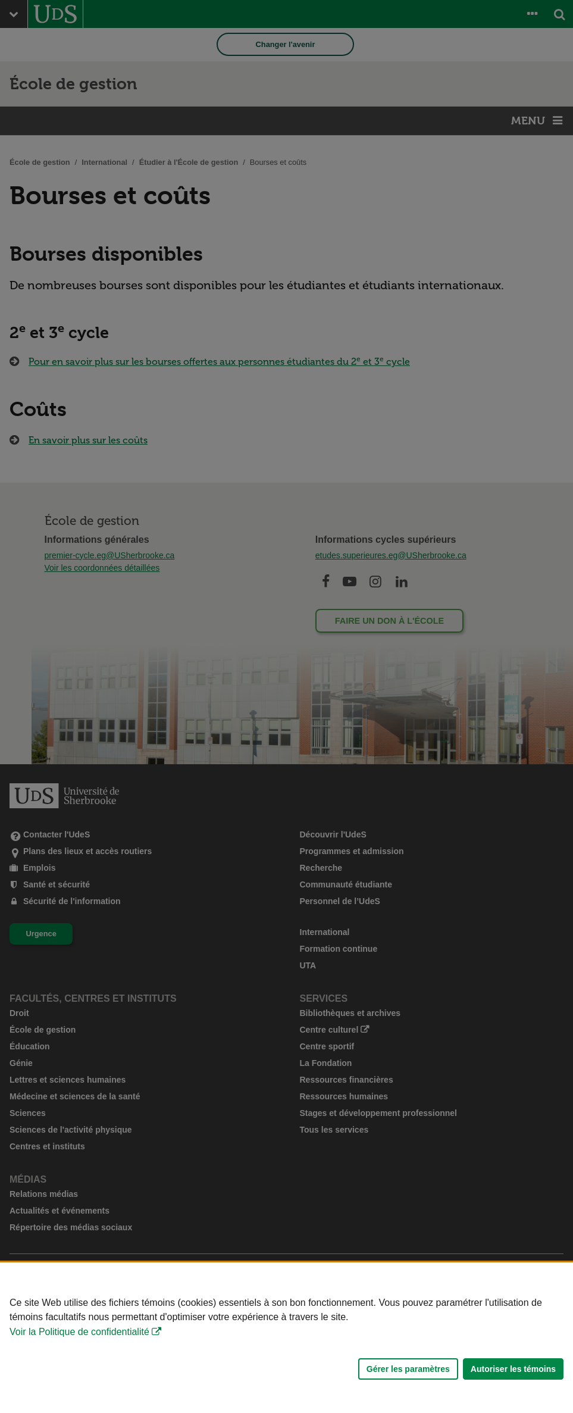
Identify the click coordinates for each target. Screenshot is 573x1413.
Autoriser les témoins (513, 1369)
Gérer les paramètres (408, 1369)
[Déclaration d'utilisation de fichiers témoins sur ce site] (286, 1337)
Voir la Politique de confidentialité (79, 1332)
